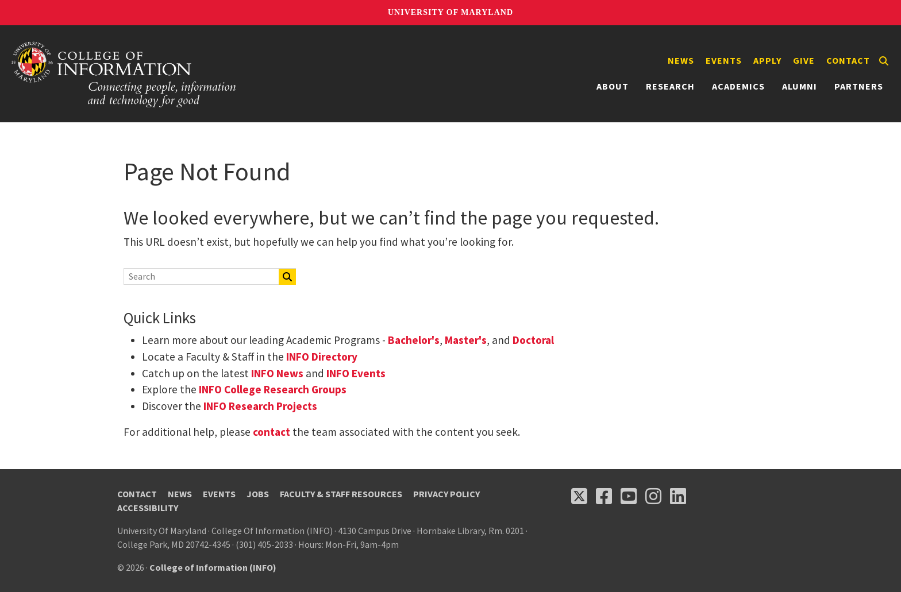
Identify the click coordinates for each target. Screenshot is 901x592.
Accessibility (147, 507)
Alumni (799, 86)
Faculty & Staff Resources (341, 494)
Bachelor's (414, 340)
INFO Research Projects (260, 406)
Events (724, 60)
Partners (858, 86)
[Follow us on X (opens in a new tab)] (579, 496)
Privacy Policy (446, 494)
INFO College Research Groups (271, 389)
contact (271, 432)
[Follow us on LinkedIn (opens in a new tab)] (678, 496)
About (612, 86)
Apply (767, 60)
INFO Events (356, 373)
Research (670, 86)
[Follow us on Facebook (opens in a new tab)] (603, 496)
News (681, 60)
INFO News (277, 373)
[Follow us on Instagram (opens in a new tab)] (653, 496)
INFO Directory (321, 356)
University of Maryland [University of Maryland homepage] (450, 12)
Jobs (258, 494)
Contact (848, 60)
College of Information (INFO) (212, 567)
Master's (466, 340)
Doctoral (533, 340)
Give (804, 60)
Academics (738, 86)
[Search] (884, 60)
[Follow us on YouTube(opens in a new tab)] (628, 496)
